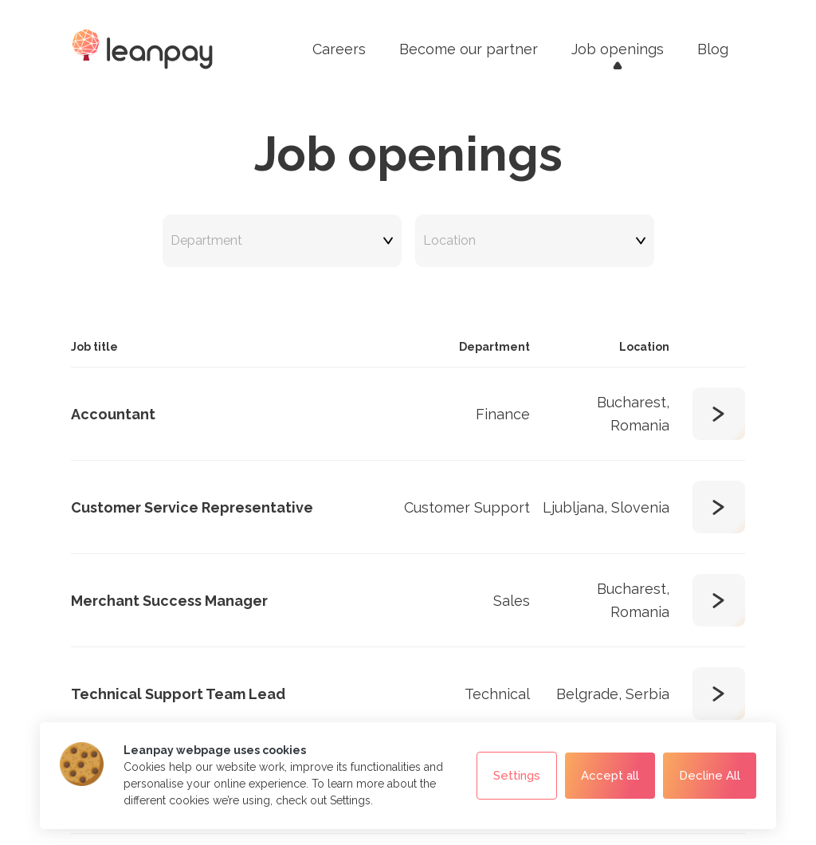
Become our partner (468, 49)
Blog (712, 49)
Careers (339, 49)
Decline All (709, 775)
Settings (516, 776)
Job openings (617, 49)
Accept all (610, 775)
